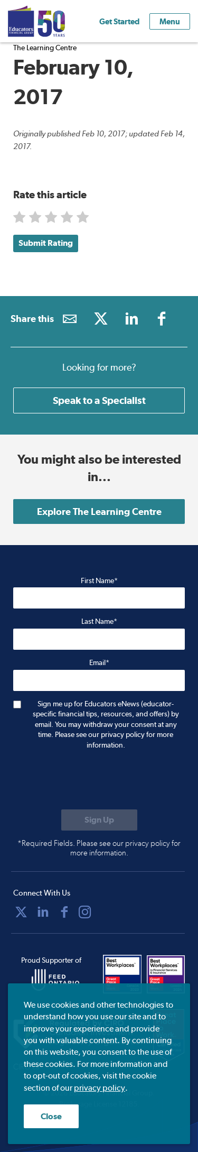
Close (51, 1116)
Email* (99, 662)
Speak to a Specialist (99, 400)
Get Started (119, 21)
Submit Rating (45, 243)
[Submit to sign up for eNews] (99, 820)
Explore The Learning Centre (99, 511)
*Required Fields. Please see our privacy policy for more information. (99, 848)
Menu (169, 21)
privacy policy (99, 1088)
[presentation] (93, 780)
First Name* (99, 580)
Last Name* (99, 621)
